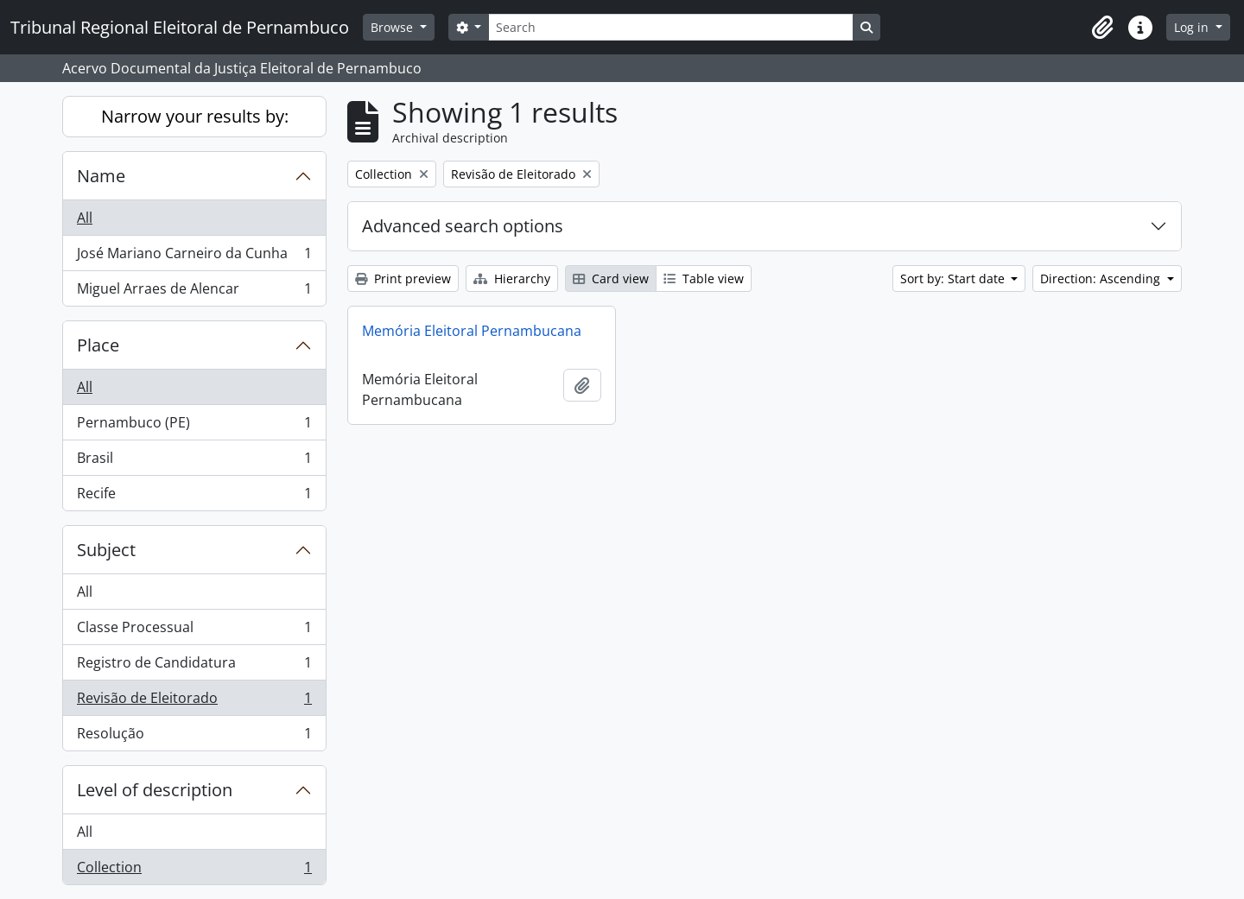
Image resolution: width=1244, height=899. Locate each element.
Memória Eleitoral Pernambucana (471, 330)
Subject (106, 549)
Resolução (194, 736)
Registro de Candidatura (194, 666)
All (84, 217)
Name (101, 175)
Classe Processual (194, 631)
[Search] (670, 27)
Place (98, 345)
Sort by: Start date (954, 278)
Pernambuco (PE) (194, 426)
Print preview (403, 278)
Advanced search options (462, 225)
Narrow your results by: (195, 116)
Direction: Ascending (1102, 278)
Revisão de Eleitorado (194, 701)
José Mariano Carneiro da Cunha (194, 257)
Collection (194, 870)
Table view (703, 278)
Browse (393, 27)
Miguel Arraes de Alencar (194, 292)
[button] (1102, 28)
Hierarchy (511, 278)
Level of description (154, 789)
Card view (611, 278)
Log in (1193, 27)
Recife (194, 496)
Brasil (194, 461)
